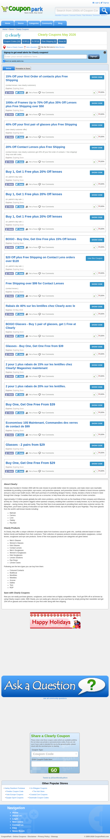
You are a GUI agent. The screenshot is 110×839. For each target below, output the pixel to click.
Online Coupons (19, 837)
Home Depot (105, 15)
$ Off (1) (26, 41)
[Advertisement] (55, 654)
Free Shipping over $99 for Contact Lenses (35, 283)
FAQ (14, 828)
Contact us (17, 825)
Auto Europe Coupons (14, 795)
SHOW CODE (97, 77)
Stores (20, 23)
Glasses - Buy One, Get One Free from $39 (34, 346)
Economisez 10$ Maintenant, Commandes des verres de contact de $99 (42, 424)
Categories (34, 23)
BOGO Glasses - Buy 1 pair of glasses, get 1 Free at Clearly (41, 325)
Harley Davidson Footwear (15, 788)
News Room (18, 831)
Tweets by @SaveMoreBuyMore (55, 778)
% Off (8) (35, 41)
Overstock (96, 15)
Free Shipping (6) (49, 41)
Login (15, 819)
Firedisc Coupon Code (14, 791)
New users (17, 822)
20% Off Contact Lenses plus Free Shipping (35, 146)
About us (17, 815)
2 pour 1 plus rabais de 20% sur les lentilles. (36, 386)
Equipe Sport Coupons (14, 798)
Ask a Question (31, 47)
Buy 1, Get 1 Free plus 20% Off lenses (34, 171)
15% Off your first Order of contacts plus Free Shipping (37, 78)
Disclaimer (32, 837)
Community (47, 23)
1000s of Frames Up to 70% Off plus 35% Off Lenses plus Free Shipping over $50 (41, 104)
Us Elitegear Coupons (39, 788)
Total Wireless (87, 15)
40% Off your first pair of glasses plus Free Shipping (41, 124)
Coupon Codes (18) (12, 41)
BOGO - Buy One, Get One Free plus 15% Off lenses (41, 239)
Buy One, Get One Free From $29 (30, 463)
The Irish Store (39, 791)
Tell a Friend (33, 92)
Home (7, 23)
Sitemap (54, 837)
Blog (60, 23)
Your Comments (48, 93)
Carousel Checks (75, 15)
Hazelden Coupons (61, 15)
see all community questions (55, 698)
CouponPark (6, 837)
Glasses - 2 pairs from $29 (25, 444)
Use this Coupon (95, 258)
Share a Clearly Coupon (15, 47)
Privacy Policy (44, 837)
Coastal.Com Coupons (39, 795)
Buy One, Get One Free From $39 (30, 404)
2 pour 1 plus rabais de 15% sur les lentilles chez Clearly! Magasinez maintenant (39, 366)
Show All (62, 41)
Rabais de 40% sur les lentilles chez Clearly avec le (40, 305)
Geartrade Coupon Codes (39, 798)
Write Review (60, 47)
